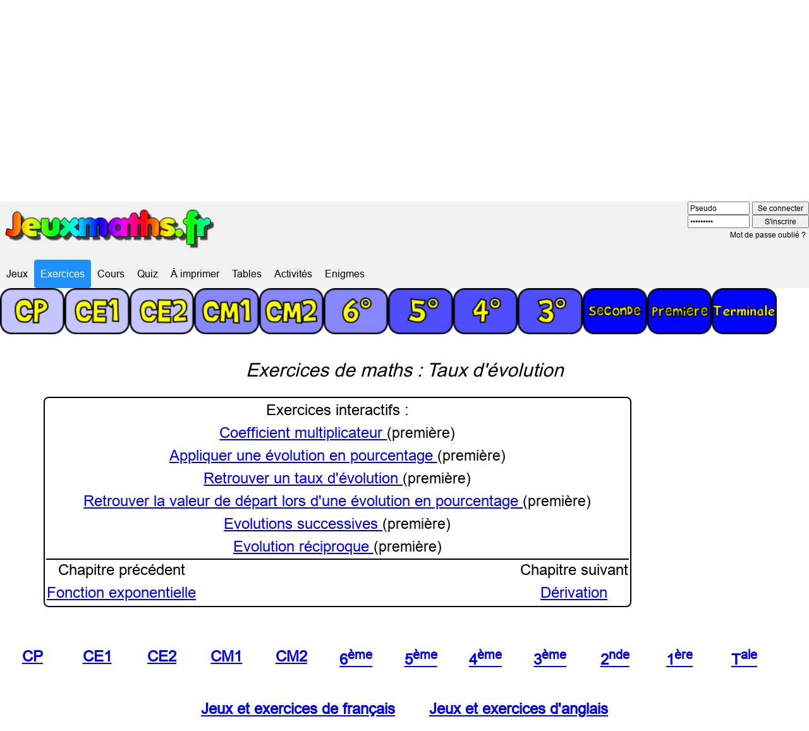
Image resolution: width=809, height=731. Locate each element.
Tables (247, 273)
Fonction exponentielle (121, 592)
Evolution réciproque (303, 546)
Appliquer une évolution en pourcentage (303, 455)
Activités (293, 273)
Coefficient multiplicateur (303, 433)
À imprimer (195, 273)
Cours (111, 273)
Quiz (147, 273)
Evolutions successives (303, 524)
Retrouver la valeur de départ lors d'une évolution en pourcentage (303, 501)
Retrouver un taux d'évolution (303, 478)
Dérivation (573, 592)
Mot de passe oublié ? (768, 234)
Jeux (17, 273)
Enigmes (345, 273)
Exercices (62, 273)
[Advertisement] (404, 94)
